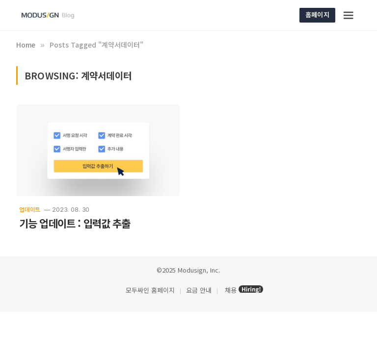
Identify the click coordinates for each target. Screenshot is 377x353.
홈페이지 (317, 14)
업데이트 (29, 209)
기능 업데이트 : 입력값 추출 (75, 223)
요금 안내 (199, 290)
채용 (231, 290)
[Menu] (349, 15)
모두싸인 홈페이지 (149, 290)
